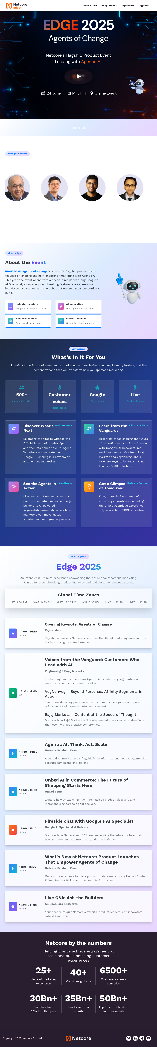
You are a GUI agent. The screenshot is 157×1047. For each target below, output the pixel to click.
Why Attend (109, 5)
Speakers (128, 5)
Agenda (144, 5)
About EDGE (89, 5)
